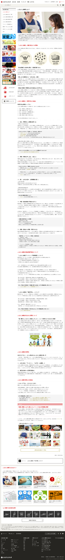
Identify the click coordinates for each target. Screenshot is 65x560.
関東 (22, 514)
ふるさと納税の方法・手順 (7, 14)
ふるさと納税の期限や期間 (7, 19)
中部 (29, 514)
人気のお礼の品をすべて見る (40, 450)
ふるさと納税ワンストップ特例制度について (29, 286)
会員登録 (28, 169)
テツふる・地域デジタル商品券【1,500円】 (24, 431)
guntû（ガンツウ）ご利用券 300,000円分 (35, 446)
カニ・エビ (3, 542)
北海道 (7, 514)
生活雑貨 (12, 544)
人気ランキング (23, 133)
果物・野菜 (34, 544)
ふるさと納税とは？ (6, 486)
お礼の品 (14, 1)
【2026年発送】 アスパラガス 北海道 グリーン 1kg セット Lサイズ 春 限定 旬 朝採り (35, 431)
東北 (14, 514)
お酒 (2, 551)
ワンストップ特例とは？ (45, 548)
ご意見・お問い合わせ (60, 556)
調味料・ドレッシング (14, 539)
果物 (2, 545)
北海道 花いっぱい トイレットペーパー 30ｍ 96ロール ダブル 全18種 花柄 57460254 (24, 446)
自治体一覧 (22, 135)
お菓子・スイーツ (14, 541)
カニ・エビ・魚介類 (35, 542)
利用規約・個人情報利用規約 (50, 556)
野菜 (2, 547)
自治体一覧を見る (32, 520)
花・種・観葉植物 (14, 545)
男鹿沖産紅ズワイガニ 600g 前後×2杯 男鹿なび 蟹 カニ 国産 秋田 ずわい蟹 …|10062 (45, 431)
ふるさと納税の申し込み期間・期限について (41, 397)
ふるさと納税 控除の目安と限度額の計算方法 (29, 151)
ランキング (23, 1)
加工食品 (2, 552)
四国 (51, 514)
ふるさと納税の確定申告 (7, 21)
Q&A (3, 31)
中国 (43, 514)
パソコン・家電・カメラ (15, 547)
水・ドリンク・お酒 (35, 545)
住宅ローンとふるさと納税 (7, 29)
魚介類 (2, 544)
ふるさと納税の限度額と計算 (8, 16)
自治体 (18, 1)
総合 (33, 539)
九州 (58, 514)
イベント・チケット (14, 542)
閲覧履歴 (19, 533)
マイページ (5, 533)
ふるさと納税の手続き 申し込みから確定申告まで (39, 400)
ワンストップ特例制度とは (7, 24)
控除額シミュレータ (10, 101)
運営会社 (42, 556)
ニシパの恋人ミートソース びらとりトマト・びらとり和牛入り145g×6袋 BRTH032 (56, 446)
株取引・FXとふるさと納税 (7, 26)
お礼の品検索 (23, 134)
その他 (12, 551)
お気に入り (12, 533)
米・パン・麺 (3, 539)
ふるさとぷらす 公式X (51, 533)
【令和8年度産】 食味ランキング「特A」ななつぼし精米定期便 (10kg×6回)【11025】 (56, 431)
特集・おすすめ (30, 1)
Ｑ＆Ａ (21, 174)
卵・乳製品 (3, 548)
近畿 (36, 514)
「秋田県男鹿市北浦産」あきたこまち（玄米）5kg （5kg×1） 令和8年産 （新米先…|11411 (45, 446)
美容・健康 (13, 548)
